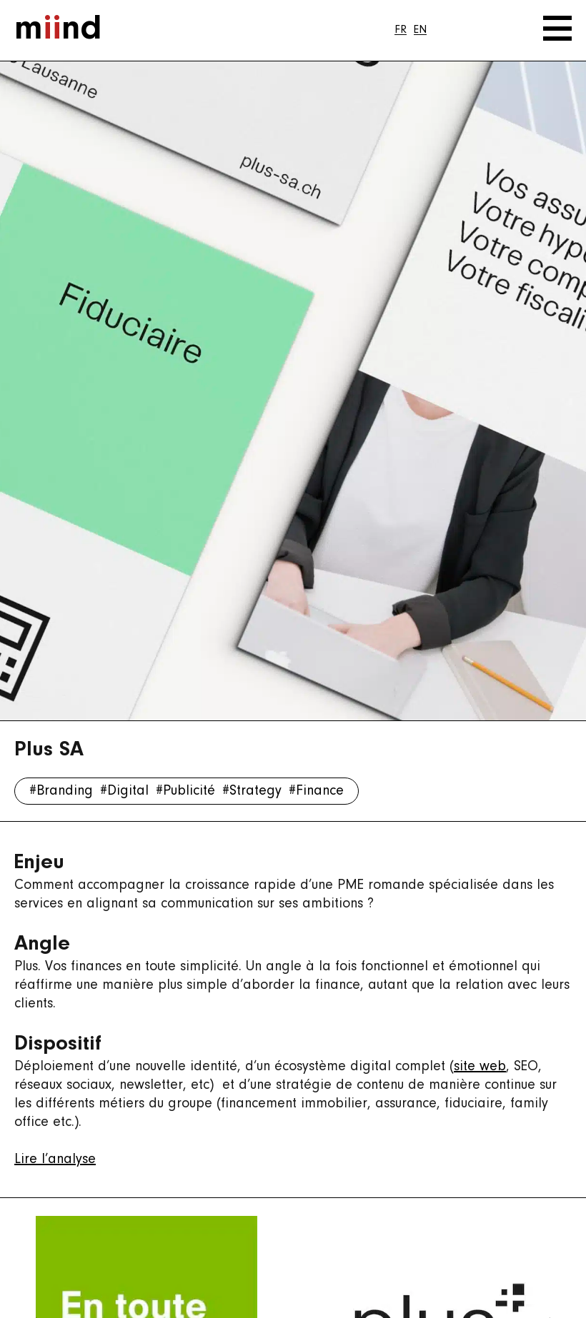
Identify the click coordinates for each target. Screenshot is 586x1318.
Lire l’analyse (55, 1159)
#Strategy (252, 791)
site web (480, 1067)
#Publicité (185, 791)
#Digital (124, 791)
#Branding (61, 791)
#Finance (316, 791)
